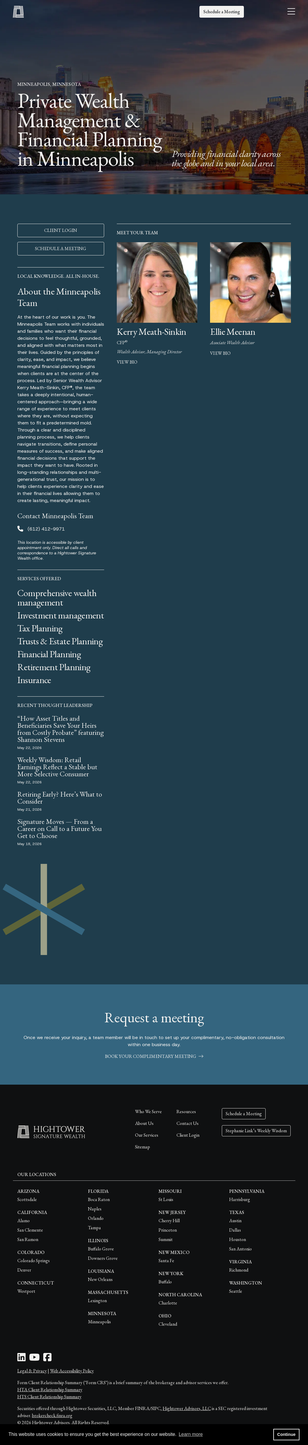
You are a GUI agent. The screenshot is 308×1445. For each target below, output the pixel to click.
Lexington (97, 1300)
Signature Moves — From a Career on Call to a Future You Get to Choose (59, 828)
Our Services (146, 1135)
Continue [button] (286, 1434)
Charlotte (168, 1303)
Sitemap (142, 1147)
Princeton (168, 1230)
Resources (186, 1111)
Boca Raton (99, 1199)
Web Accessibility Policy (72, 1371)
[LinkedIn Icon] (21, 1359)
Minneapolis (99, 1322)
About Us (144, 1123)
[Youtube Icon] (34, 1359)
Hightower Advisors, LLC (187, 1408)
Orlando (96, 1218)
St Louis (166, 1199)
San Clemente (30, 1230)
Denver (24, 1270)
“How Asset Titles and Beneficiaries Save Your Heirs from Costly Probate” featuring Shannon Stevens (60, 729)
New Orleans (100, 1279)
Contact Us (188, 1123)
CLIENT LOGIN (60, 230)
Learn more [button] (191, 1434)
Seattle (235, 1291)
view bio (127, 362)
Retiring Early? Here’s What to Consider (59, 798)
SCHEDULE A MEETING (60, 248)
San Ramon (27, 1239)
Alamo (23, 1220)
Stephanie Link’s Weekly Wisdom (256, 1131)
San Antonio (240, 1249)
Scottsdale (27, 1199)
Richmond (238, 1270)
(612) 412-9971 (46, 529)
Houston (237, 1239)
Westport (26, 1291)
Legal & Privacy (32, 1371)
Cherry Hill (169, 1220)
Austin (235, 1220)
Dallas (235, 1230)
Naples (94, 1209)
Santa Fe (166, 1260)
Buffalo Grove (101, 1249)
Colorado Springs (33, 1260)
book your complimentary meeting (154, 1056)
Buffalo (165, 1282)
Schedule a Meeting (221, 12)
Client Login (188, 1135)
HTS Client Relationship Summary (49, 1397)
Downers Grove (103, 1258)
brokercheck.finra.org (52, 1415)
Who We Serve (148, 1111)
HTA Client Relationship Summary (49, 1390)
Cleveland (168, 1324)
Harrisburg (239, 1199)
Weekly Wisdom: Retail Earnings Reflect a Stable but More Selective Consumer (57, 766)
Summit (166, 1239)
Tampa (94, 1228)
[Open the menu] (291, 12)
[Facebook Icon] (47, 1359)
